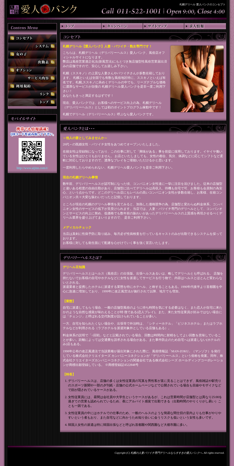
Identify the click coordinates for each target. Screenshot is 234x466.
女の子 (32, 54)
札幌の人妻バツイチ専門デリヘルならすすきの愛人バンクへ (166, 452)
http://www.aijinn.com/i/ (32, 168)
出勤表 (32, 62)
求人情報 (205, 26)
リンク (32, 94)
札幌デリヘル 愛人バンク (43, 8)
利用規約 (32, 86)
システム (32, 46)
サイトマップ (164, 26)
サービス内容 (32, 78)
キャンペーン (122, 26)
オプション (32, 70)
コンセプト (32, 38)
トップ (81, 26)
